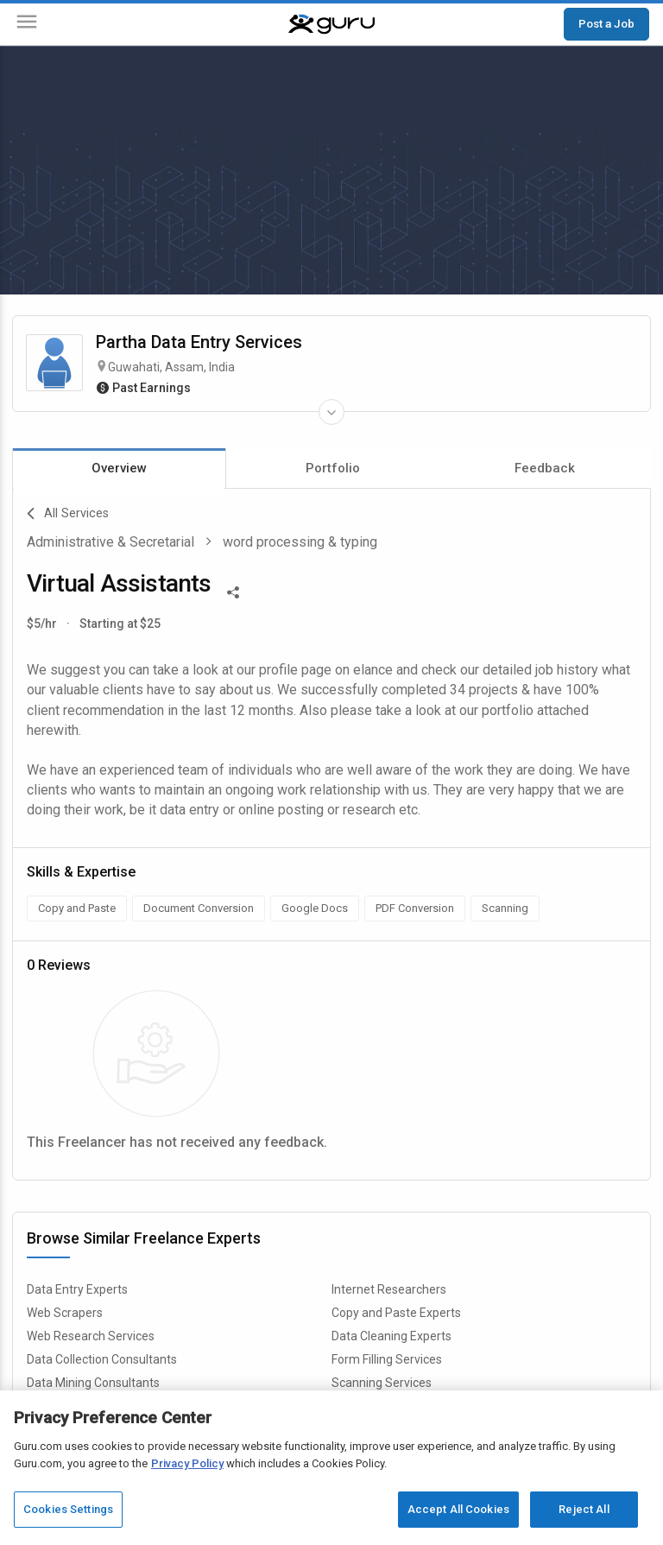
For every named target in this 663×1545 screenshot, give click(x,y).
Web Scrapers (65, 1313)
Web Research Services (91, 1336)
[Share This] (233, 591)
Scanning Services (382, 1383)
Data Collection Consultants (102, 1359)
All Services (68, 514)
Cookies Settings (68, 1516)
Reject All (584, 1516)
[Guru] (331, 24)
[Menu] (27, 25)
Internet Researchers (389, 1289)
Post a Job (606, 23)
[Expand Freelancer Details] (331, 412)
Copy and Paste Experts (396, 1313)
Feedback (545, 468)
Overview (119, 468)
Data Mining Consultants (93, 1383)
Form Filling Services (387, 1359)
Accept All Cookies (458, 1516)
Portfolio (333, 468)
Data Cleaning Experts (391, 1336)
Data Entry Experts (77, 1289)
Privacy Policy (187, 1470)
